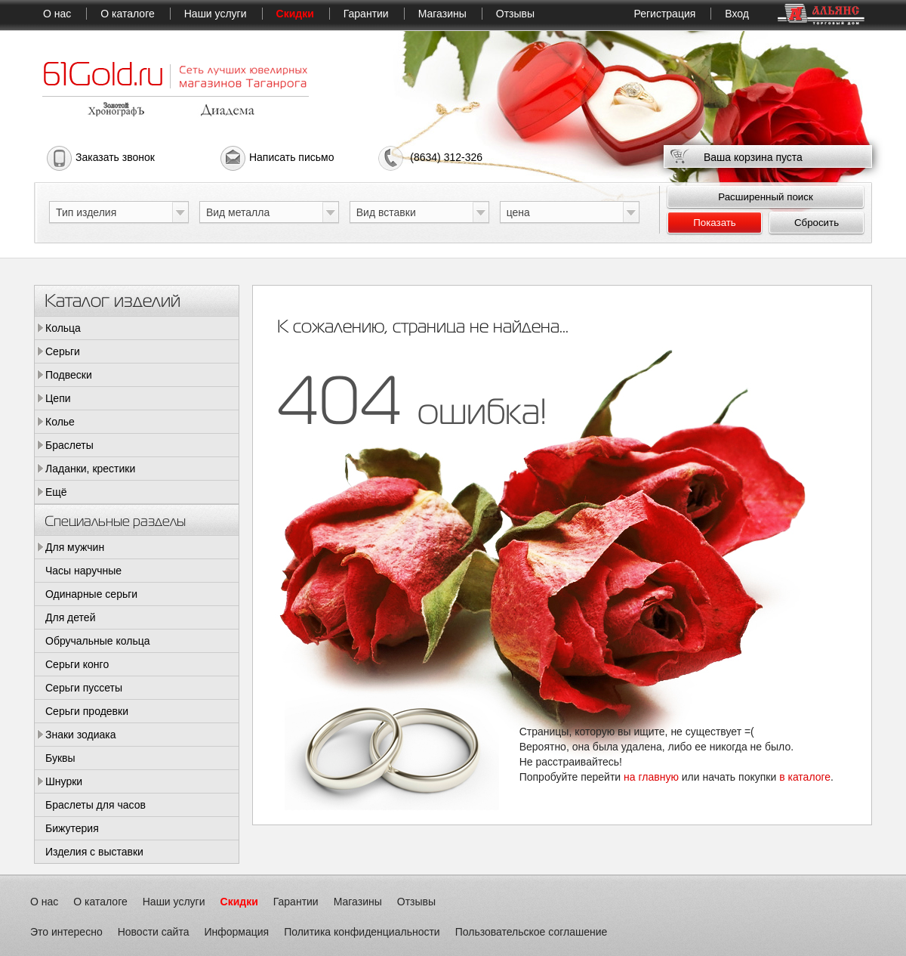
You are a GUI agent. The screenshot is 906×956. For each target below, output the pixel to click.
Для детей (70, 617)
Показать (714, 222)
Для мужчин (74, 547)
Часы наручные (83, 571)
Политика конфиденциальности (362, 932)
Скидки (295, 14)
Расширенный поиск (765, 197)
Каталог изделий (112, 300)
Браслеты (69, 445)
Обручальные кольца (97, 641)
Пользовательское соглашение (531, 932)
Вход (737, 14)
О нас (57, 14)
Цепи (58, 398)
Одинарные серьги (91, 594)
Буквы (60, 758)
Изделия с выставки (94, 852)
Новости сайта (154, 932)
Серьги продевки (86, 711)
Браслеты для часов (95, 805)
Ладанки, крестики (90, 469)
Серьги (62, 351)
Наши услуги (215, 14)
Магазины (442, 14)
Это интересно (66, 932)
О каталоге (127, 14)
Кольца (63, 328)
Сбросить (816, 222)
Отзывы (515, 14)
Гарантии (366, 14)
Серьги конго (77, 664)
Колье (60, 422)
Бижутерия (72, 828)
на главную (651, 777)
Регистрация (664, 14)
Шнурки (63, 781)
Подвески (68, 375)
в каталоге (804, 777)
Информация (236, 932)
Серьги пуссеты (83, 688)
